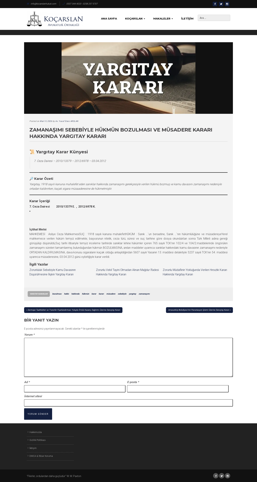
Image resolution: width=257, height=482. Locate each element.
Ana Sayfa (109, 18)
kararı (101, 294)
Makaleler (163, 18)
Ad (27, 382)
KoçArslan (135, 18)
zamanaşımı (144, 294)
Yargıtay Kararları (39, 294)
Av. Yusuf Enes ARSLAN (66, 121)
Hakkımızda (35, 432)
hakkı (66, 294)
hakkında (75, 294)
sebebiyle (122, 294)
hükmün (85, 294)
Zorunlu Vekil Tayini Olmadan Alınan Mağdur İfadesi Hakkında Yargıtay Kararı (127, 272)
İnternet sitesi (33, 396)
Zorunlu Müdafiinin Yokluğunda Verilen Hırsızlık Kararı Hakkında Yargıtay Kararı (195, 272)
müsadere (110, 294)
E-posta (133, 382)
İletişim (187, 18)
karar (94, 294)
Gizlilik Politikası (37, 440)
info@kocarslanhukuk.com (41, 4)
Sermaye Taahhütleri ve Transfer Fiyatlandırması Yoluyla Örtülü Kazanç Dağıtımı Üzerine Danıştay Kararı (74, 310)
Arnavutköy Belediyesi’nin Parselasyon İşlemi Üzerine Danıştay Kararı (198, 310)
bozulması (57, 294)
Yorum (29, 334)
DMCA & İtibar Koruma (41, 456)
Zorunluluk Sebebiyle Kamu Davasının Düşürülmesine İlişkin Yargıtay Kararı (52, 272)
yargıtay (132, 294)
